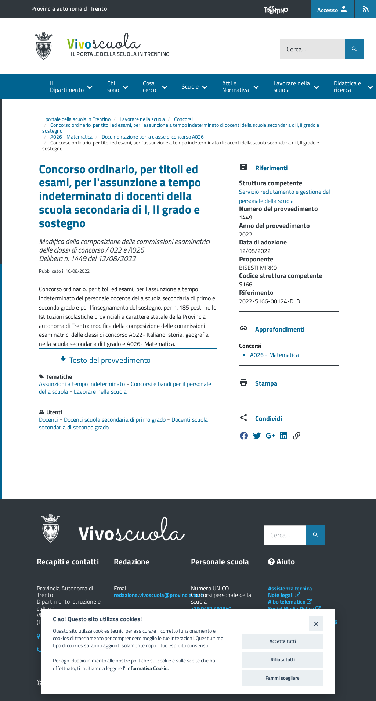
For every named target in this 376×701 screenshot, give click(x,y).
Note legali (284, 595)
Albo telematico (290, 601)
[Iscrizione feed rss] (365, 9)
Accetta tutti (283, 641)
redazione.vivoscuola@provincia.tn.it (158, 595)
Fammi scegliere (282, 678)
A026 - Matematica (71, 136)
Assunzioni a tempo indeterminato (82, 383)
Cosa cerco (149, 86)
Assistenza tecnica (290, 588)
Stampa (266, 383)
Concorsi (183, 119)
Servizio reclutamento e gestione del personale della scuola (284, 196)
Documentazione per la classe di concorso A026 (153, 136)
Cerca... (296, 49)
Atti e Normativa (235, 86)
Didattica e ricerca (347, 86)
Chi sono (113, 86)
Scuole (190, 86)
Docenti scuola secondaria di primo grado (115, 419)
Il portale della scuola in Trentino (76, 119)
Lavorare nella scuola (292, 86)
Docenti (49, 419)
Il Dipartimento (67, 86)
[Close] (316, 623)
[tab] (128, 359)
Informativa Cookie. (147, 668)
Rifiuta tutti (283, 659)
